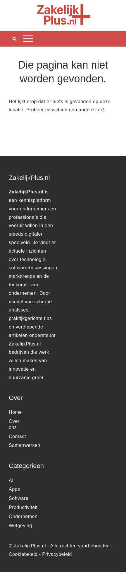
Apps (14, 489)
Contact (17, 436)
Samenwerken (24, 445)
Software (18, 498)
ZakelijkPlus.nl (30, 545)
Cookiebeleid (23, 554)
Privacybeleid (57, 554)
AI (11, 480)
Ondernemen (23, 516)
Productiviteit (23, 507)
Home (15, 412)
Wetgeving (20, 525)
